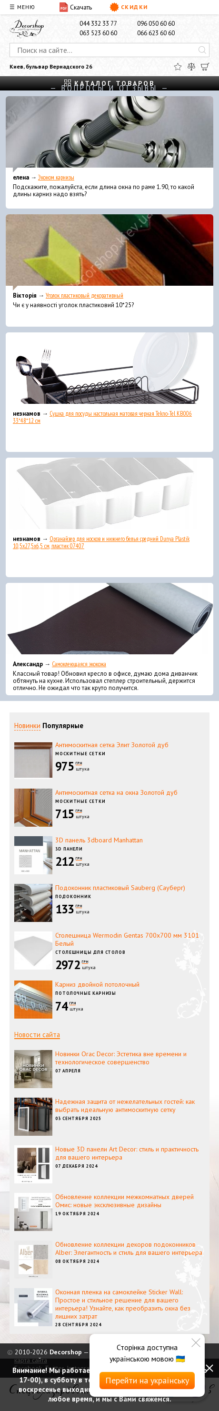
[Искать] (202, 50)
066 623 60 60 (156, 33)
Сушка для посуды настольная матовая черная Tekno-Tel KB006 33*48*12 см (102, 417)
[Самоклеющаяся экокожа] (109, 621)
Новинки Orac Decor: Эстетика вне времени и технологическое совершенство (121, 1058)
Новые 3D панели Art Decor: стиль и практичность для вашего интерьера (127, 1153)
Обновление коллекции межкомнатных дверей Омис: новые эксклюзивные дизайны (124, 1200)
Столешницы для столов (90, 952)
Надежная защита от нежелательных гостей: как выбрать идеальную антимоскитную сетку (125, 1105)
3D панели (69, 848)
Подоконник (73, 896)
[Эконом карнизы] (109, 134)
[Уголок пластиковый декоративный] (109, 252)
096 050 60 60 (156, 24)
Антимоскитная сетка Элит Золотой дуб (112, 745)
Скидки (129, 7)
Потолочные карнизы (85, 993)
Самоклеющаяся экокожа (79, 664)
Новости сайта (37, 1034)
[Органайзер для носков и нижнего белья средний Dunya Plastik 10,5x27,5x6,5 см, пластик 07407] (109, 496)
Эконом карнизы (56, 177)
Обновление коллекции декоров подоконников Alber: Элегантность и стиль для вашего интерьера (128, 1248)
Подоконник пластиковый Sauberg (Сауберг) (120, 887)
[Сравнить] (191, 66)
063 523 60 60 (98, 33)
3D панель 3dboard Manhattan (99, 840)
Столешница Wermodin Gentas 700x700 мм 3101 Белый (127, 939)
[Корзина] (205, 66)
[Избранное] (178, 66)
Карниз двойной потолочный (97, 984)
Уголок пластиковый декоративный (84, 295)
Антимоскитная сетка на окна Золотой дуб (116, 792)
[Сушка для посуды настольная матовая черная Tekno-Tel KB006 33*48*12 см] (109, 370)
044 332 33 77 (98, 24)
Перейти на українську (147, 1380)
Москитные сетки (80, 753)
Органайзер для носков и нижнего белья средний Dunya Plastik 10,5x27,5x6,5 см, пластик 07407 (101, 542)
